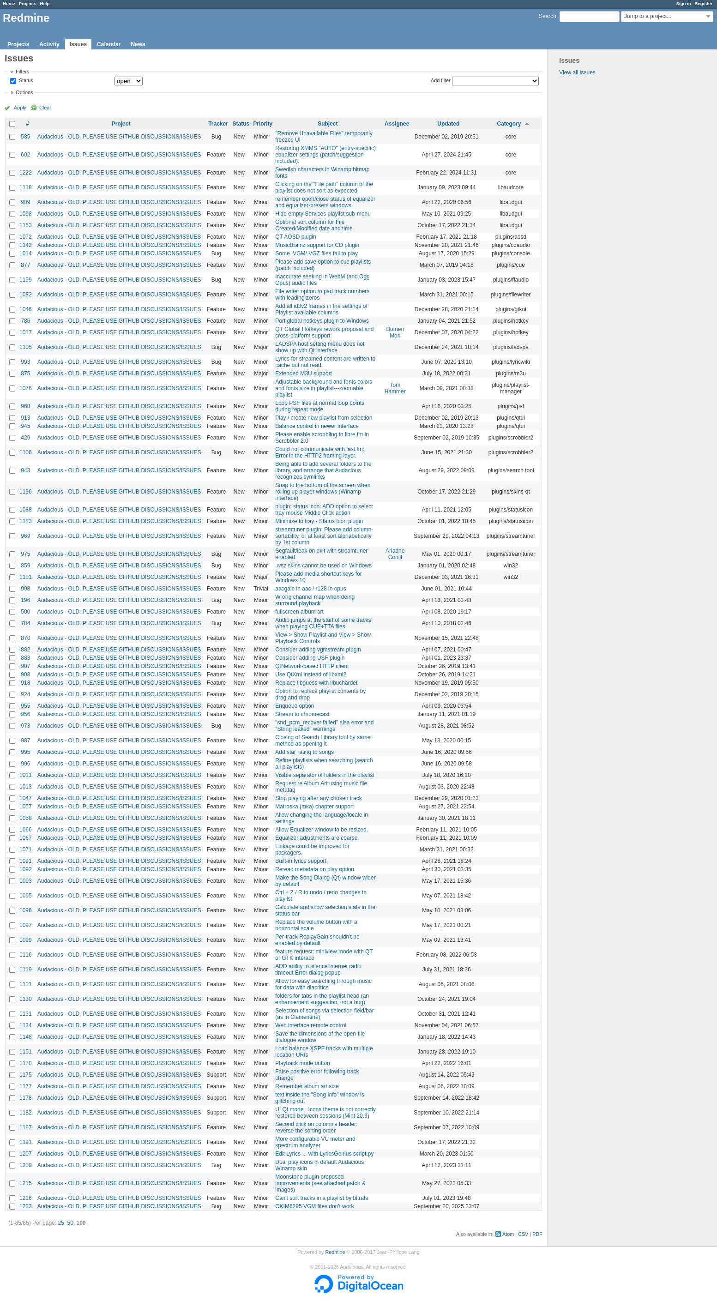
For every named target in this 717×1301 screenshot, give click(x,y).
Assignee (397, 123)
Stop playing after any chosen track (318, 798)
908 (25, 674)
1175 (25, 1075)
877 (25, 265)
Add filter (441, 80)
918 (25, 683)
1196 (25, 491)
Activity (49, 44)
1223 (25, 1206)
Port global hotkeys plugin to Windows (322, 321)
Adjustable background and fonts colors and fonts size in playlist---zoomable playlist (323, 388)
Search (547, 16)
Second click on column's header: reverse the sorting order (316, 1127)
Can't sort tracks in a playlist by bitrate (321, 1198)
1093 (25, 881)
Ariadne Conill (395, 554)
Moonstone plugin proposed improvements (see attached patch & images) (320, 1183)
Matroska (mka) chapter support (314, 806)
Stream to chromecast (302, 714)
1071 (25, 849)
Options (24, 92)
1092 (25, 869)
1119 (25, 969)
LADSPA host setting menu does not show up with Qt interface (319, 347)
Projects (27, 3)
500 (25, 611)
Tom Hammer (395, 388)
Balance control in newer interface (317, 426)
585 (25, 136)
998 (25, 588)
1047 (25, 798)
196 (25, 600)
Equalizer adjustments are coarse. (317, 838)
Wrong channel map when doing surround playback (315, 600)
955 (25, 706)
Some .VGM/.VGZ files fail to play (316, 253)
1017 (25, 332)
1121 (25, 984)
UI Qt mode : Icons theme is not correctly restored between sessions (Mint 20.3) (325, 1112)
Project (121, 123)
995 (25, 752)
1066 (25, 829)
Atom (508, 1234)
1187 (25, 1127)
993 (25, 362)
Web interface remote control (310, 1025)
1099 (25, 940)
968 (25, 406)
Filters (22, 71)
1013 (25, 786)
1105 (25, 347)
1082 (25, 294)
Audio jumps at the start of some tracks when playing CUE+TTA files (323, 623)
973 (25, 726)
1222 (25, 172)
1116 (25, 955)
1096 (25, 910)
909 (25, 202)
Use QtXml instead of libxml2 (310, 674)
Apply (20, 107)
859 (25, 565)
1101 (25, 577)
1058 (25, 818)
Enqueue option (294, 706)
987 (25, 740)
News (138, 44)
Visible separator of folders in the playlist (324, 775)
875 (25, 373)
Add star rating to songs (304, 752)
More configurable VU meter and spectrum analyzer (315, 1142)
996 (25, 763)
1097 (25, 925)
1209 (25, 1165)
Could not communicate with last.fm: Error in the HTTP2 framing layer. (319, 452)
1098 (25, 214)
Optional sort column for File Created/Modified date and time (313, 225)
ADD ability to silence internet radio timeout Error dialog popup (318, 969)
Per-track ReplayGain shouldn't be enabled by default (317, 940)
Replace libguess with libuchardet (316, 683)
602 (25, 154)
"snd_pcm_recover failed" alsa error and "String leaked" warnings (324, 725)
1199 (25, 280)
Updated (448, 123)
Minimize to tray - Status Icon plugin (319, 521)
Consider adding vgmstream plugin (318, 649)
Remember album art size (306, 1086)
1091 (25, 861)
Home (9, 3)
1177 (25, 1086)
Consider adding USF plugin (309, 658)
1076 (25, 388)
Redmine (335, 1252)
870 (25, 638)
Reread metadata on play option (314, 869)
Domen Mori (395, 332)
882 (25, 649)
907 (25, 666)
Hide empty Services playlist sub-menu (323, 214)
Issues (78, 44)
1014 (25, 253)
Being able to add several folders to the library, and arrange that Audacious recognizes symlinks (323, 470)
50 (70, 1223)
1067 (25, 838)
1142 (25, 245)
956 (25, 714)
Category (509, 123)
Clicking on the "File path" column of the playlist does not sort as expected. (324, 187)
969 (25, 536)
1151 (25, 1051)
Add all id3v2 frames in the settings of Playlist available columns (321, 309)
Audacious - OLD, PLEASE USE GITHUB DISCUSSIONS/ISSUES (119, 136)
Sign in (683, 3)
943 (25, 470)
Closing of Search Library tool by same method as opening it (322, 740)
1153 (25, 225)
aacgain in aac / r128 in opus (310, 588)
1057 (25, 806)
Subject (327, 123)
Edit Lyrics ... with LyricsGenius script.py (324, 1153)
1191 (25, 1142)
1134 (25, 1025)
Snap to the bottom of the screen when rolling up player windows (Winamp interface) (322, 491)
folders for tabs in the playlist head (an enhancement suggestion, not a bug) (322, 999)
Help (45, 3)
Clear (45, 107)
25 (61, 1223)
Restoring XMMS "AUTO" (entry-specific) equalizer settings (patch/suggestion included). (325, 154)
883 (25, 658)
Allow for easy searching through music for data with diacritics (323, 984)
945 (25, 426)
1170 (25, 1063)
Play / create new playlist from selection (323, 418)
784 (25, 623)
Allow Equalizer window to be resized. (321, 829)
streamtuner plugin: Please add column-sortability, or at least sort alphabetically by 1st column (324, 536)
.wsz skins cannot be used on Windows (323, 565)
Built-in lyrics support (300, 861)
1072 (25, 237)
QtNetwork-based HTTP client (312, 666)
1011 (25, 775)
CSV (523, 1234)
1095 (25, 895)
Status (25, 81)
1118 (25, 187)
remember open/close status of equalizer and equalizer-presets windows (325, 202)
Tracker (218, 123)
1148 (25, 1037)
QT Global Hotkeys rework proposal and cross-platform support (324, 332)
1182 (25, 1112)
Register (703, 3)
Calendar (109, 44)
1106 (25, 452)
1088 (25, 509)
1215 (25, 1183)
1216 (25, 1198)
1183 (25, 521)
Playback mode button (302, 1063)
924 (25, 694)
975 (25, 554)
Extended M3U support (303, 373)
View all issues (577, 72)
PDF (537, 1234)
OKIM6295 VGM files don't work (314, 1206)
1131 (25, 1014)
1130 (25, 999)
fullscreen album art (299, 611)
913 (25, 418)
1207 (25, 1153)
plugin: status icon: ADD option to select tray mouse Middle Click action (324, 509)
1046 (25, 309)
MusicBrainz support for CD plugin (317, 245)
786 (25, 321)
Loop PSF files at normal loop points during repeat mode (319, 406)
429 (25, 437)
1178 (25, 1098)
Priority (262, 123)
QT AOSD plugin (295, 237)
